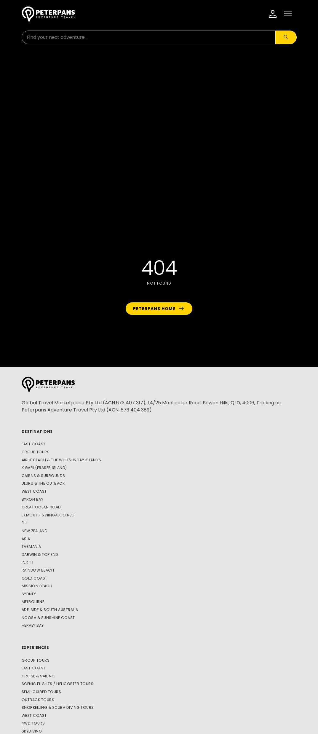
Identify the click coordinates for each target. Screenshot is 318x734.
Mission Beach (37, 585)
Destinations (37, 431)
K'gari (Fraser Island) (44, 467)
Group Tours (36, 451)
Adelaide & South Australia (50, 609)
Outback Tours (38, 699)
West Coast (34, 491)
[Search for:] (149, 37)
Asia (26, 538)
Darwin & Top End (40, 554)
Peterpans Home (159, 308)
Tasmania (31, 546)
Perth (27, 562)
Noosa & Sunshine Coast (48, 617)
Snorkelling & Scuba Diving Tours (58, 707)
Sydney (29, 593)
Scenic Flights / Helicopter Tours (58, 683)
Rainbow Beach (38, 570)
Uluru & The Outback (43, 483)
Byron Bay (33, 499)
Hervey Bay (33, 625)
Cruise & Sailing (38, 676)
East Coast (34, 443)
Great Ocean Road (41, 507)
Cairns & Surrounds (43, 475)
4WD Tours (33, 723)
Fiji (25, 522)
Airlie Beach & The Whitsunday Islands (61, 459)
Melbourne (33, 601)
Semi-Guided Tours (41, 691)
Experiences (35, 647)
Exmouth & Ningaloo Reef (49, 515)
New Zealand (35, 530)
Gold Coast (34, 578)
